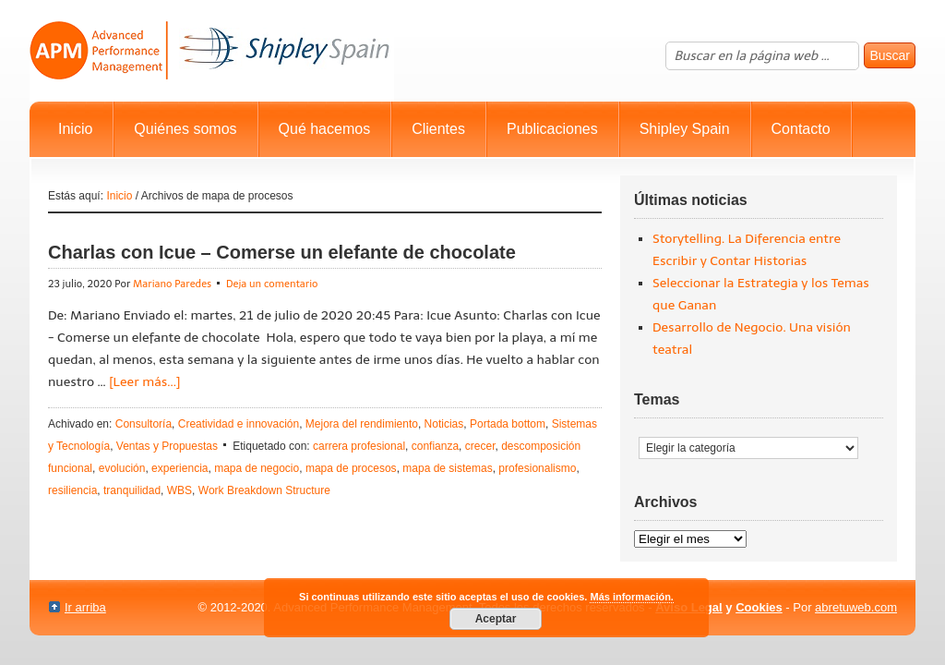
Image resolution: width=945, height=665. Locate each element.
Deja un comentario (272, 284)
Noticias (444, 423)
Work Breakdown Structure (264, 490)
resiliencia (72, 490)
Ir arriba (85, 607)
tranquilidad (132, 490)
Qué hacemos (325, 129)
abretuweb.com (856, 607)
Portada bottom (507, 423)
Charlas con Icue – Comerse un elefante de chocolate (282, 252)
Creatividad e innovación (238, 423)
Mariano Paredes (172, 284)
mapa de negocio (256, 468)
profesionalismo (537, 468)
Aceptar (496, 618)
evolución (122, 468)
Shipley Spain (685, 129)
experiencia (179, 468)
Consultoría (143, 423)
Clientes (438, 129)
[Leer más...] (144, 382)
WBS (179, 490)
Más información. (631, 596)
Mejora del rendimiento (361, 423)
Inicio (75, 129)
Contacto (801, 129)
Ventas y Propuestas (167, 446)
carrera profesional (359, 446)
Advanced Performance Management (212, 51)
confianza (435, 446)
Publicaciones (552, 129)
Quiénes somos (185, 129)
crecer (480, 446)
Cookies (759, 607)
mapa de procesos (351, 468)
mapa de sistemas (447, 468)
